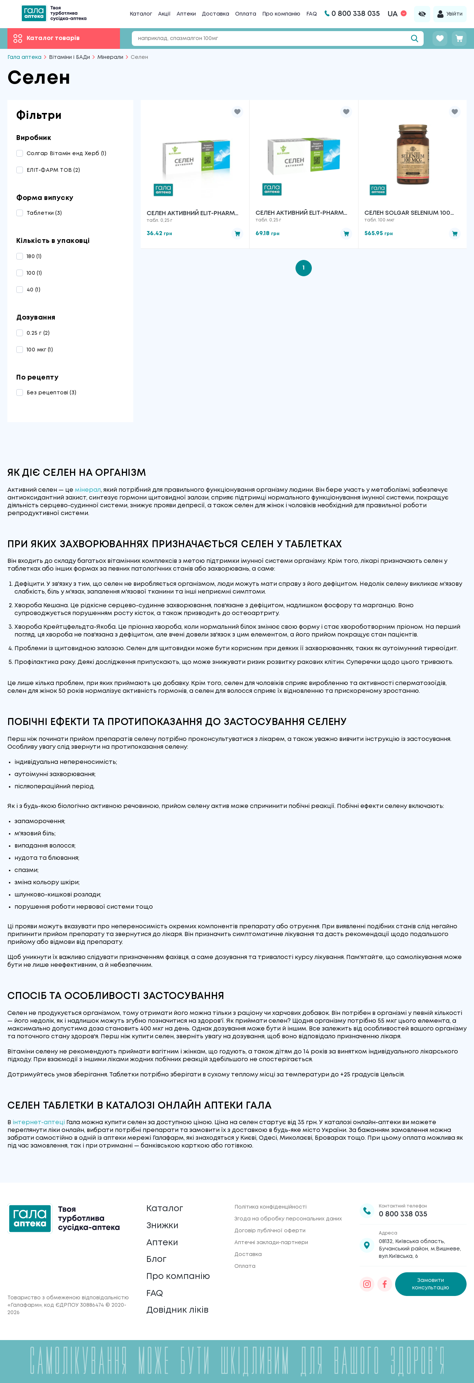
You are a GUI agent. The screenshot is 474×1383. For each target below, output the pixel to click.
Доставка (215, 14)
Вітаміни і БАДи (69, 57)
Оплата (245, 14)
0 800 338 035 (403, 1211)
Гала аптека (24, 57)
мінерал (88, 490)
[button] (237, 112)
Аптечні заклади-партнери (271, 1239)
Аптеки (186, 14)
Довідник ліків (178, 1310)
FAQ (311, 14)
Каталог (141, 14)
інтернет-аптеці (39, 1122)
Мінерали (110, 57)
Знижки (163, 1223)
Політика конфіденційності (270, 1204)
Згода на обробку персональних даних (288, 1215)
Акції (164, 14)
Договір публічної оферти (270, 1227)
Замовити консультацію (430, 1281)
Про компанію (281, 14)
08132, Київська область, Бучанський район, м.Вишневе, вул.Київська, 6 (420, 1245)
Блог (156, 1258)
